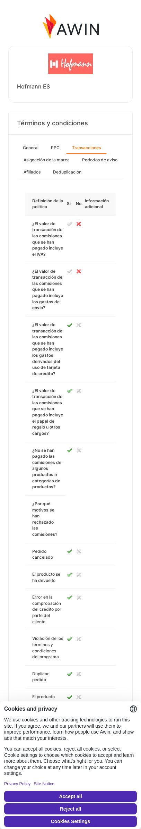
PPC (55, 147)
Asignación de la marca (47, 159)
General (30, 147)
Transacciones (86, 147)
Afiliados (32, 172)
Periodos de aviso (99, 159)
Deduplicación (67, 172)
